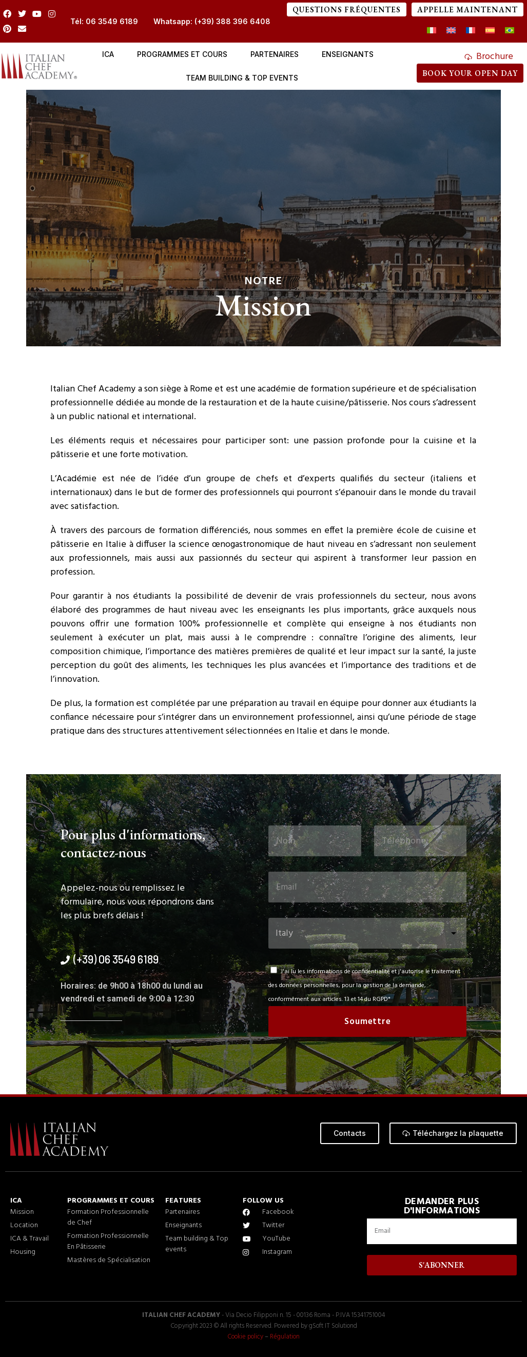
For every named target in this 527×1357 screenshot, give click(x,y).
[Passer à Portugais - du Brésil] (509, 31)
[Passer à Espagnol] (490, 31)
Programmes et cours (182, 54)
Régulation (286, 1336)
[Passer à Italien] (431, 31)
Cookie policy (245, 1336)
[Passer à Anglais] (451, 31)
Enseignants (348, 54)
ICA (108, 54)
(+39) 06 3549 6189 (116, 959)
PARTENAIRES (274, 54)
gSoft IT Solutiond (333, 1326)
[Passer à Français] (470, 31)
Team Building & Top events (242, 77)
